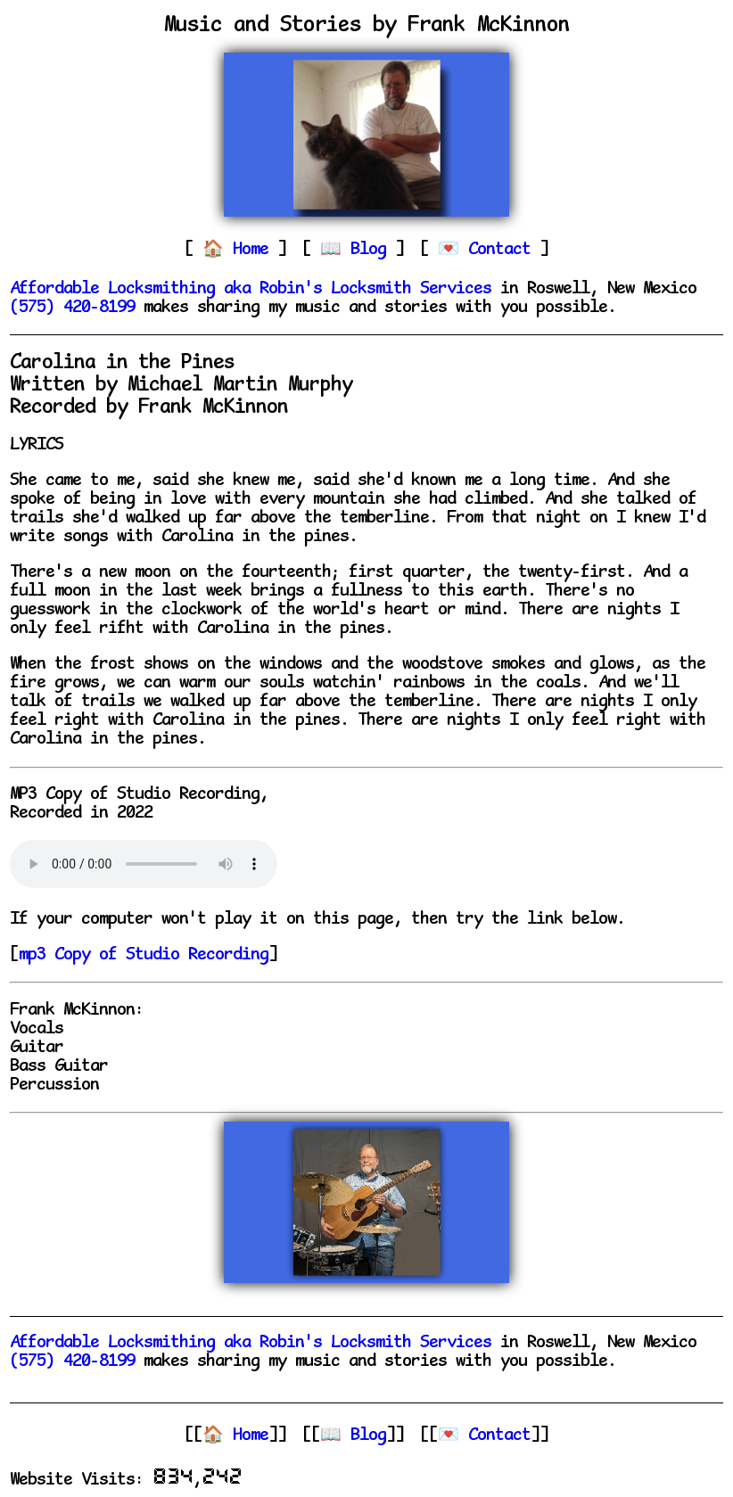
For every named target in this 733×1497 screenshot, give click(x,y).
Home (255, 250)
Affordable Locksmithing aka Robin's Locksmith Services (250, 289)
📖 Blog (353, 1436)
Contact (503, 250)
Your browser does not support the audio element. (143, 864)
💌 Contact (484, 1436)
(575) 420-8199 (72, 308)
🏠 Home (235, 1436)
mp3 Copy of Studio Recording (143, 955)
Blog (372, 250)
